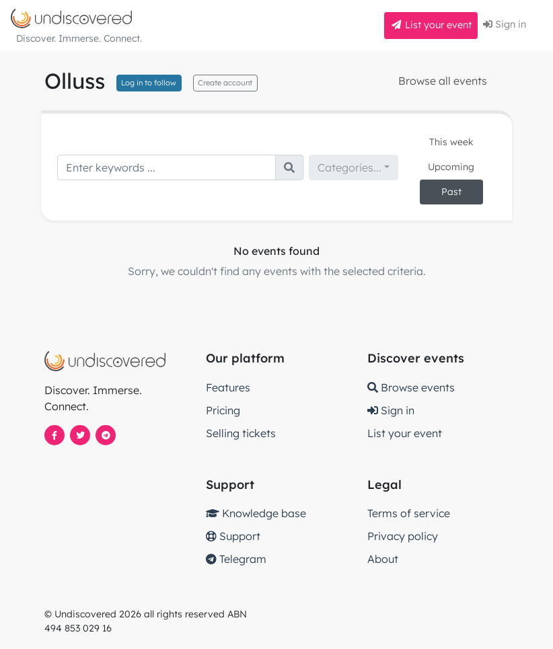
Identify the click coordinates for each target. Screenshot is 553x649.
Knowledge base (256, 513)
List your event (431, 25)
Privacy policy (402, 536)
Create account (225, 82)
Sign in (504, 24)
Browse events (411, 387)
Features (228, 387)
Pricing (223, 410)
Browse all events (442, 80)
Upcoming (451, 167)
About (382, 559)
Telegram (236, 559)
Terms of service (408, 513)
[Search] (166, 167)
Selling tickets (241, 433)
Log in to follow (148, 82)
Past (451, 192)
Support (233, 536)
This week (451, 142)
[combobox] (353, 167)
